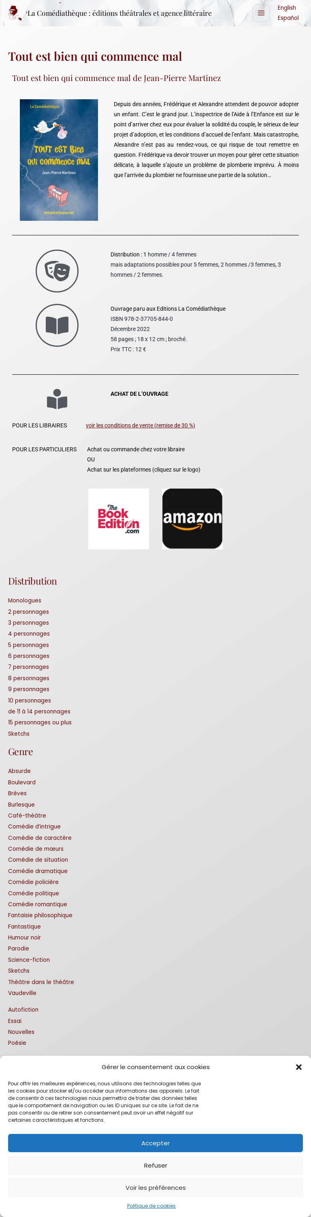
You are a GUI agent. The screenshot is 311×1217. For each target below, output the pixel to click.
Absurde (19, 771)
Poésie (17, 1043)
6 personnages (28, 656)
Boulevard (22, 783)
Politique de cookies (151, 1205)
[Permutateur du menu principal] (261, 13)
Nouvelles (21, 1032)
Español (288, 18)
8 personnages (28, 679)
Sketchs (19, 734)
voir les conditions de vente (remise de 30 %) (140, 426)
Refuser (155, 1165)
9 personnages (28, 690)
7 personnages (28, 667)
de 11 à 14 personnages (39, 712)
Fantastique (24, 927)
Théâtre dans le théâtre (41, 982)
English (287, 8)
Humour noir (24, 938)
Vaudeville (22, 993)
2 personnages (28, 612)
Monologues (24, 601)
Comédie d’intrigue (34, 827)
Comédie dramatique (38, 871)
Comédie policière (33, 882)
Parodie (18, 949)
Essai (14, 1021)
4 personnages (29, 634)
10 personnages (29, 701)
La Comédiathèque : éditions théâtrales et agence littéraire (123, 13)
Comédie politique (33, 894)
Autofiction (23, 1010)
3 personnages (28, 623)
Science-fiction (29, 960)
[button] (299, 1067)
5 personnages (28, 645)
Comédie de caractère (40, 838)
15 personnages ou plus (40, 723)
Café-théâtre (27, 816)
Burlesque (21, 805)
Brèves (17, 794)
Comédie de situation (38, 860)
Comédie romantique (37, 905)
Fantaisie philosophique (40, 916)
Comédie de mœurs (36, 849)
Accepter (155, 1143)
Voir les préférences (156, 1187)
